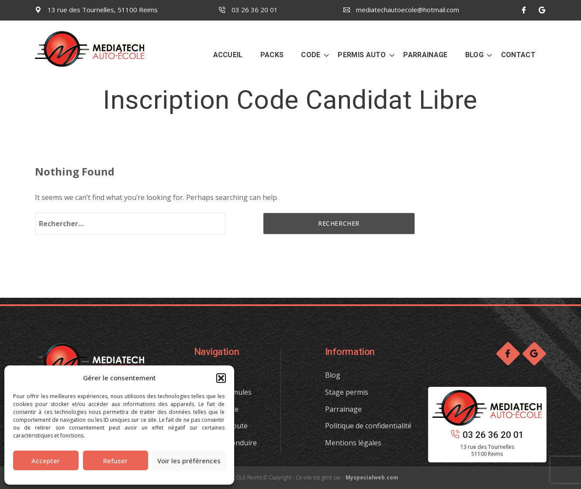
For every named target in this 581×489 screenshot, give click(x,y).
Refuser (115, 460)
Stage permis (346, 392)
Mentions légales (353, 443)
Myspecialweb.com (372, 477)
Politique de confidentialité (368, 425)
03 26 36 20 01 (248, 9)
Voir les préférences (189, 460)
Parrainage (343, 409)
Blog (332, 375)
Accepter (45, 460)
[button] (221, 378)
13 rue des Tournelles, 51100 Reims (96, 9)
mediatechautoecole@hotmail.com (401, 9)
